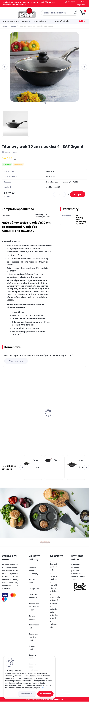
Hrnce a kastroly (41, 21)
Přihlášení (71, 2)
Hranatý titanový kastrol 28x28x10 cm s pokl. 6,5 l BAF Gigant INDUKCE (65, 416)
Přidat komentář (16, 361)
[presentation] (5, 67)
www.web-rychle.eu (54, 700)
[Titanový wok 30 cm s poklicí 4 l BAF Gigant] (44, 67)
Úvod (5, 26)
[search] (72, 13)
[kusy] (58, 194)
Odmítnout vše (27, 694)
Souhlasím (45, 693)
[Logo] (16, 13)
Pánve (25, 21)
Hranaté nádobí (61, 21)
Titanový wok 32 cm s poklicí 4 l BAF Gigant (19, 407)
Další (81, 21)
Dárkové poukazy (11, 21)
